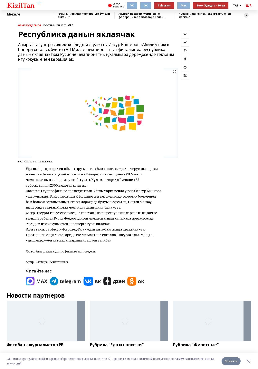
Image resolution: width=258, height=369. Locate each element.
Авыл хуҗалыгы (29, 25)
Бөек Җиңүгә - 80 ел (210, 5)
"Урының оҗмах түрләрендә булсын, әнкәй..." (84, 15)
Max (183, 5)
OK (146, 5)
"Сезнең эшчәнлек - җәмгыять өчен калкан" (205, 15)
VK (132, 5)
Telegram (164, 5)
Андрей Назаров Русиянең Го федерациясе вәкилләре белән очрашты (141, 15)
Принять (231, 361)
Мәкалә (13, 14)
